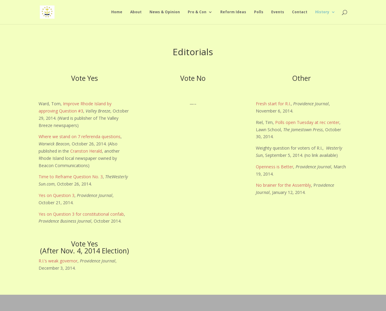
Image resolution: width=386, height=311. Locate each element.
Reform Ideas (233, 12)
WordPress (113, 302)
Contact (299, 12)
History (322, 12)
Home (116, 12)
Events (277, 12)
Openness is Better (274, 167)
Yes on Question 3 (56, 195)
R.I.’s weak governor (58, 261)
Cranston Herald (86, 151)
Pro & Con (197, 12)
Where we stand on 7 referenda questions (80, 136)
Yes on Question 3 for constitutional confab (81, 214)
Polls (258, 12)
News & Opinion (164, 12)
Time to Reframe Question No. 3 (71, 176)
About (136, 12)
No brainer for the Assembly (283, 185)
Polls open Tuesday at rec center (307, 122)
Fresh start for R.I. (273, 103)
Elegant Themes (70, 302)
